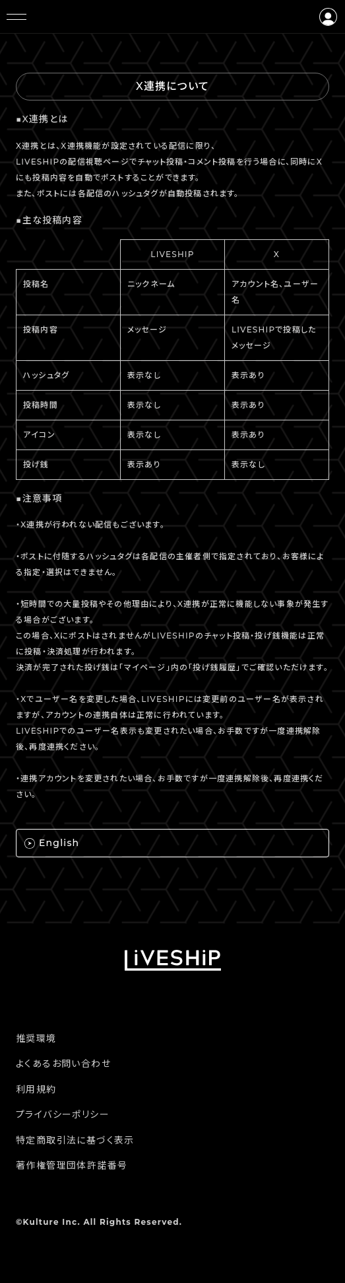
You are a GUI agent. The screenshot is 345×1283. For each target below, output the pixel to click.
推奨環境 (36, 1038)
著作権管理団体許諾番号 (71, 1165)
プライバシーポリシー (63, 1114)
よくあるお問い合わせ (63, 1063)
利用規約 (36, 1089)
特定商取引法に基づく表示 (75, 1140)
